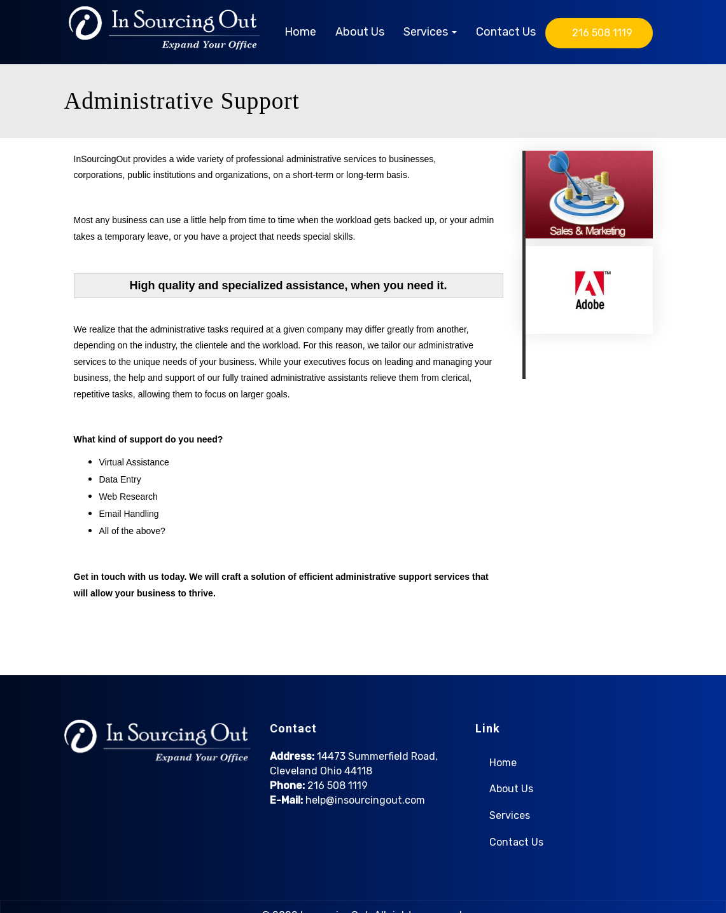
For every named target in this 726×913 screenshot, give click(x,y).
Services (430, 32)
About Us (359, 32)
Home (300, 32)
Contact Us (506, 32)
